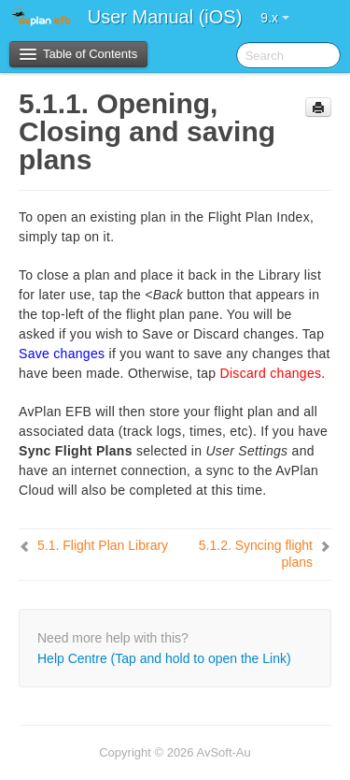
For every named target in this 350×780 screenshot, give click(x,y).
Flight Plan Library (102, 545)
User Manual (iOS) (165, 17)
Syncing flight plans (256, 554)
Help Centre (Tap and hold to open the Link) (164, 658)
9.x (274, 17)
